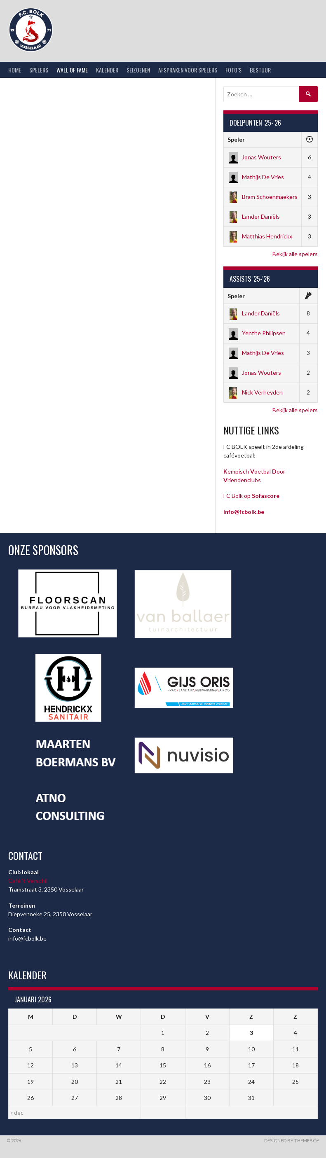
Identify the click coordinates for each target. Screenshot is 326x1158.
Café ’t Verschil (27, 880)
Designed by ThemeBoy (291, 1140)
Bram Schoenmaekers (262, 196)
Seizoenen (138, 69)
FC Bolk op (251, 495)
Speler (236, 139)
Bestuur (260, 69)
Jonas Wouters (254, 157)
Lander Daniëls (253, 216)
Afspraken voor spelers (187, 69)
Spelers (38, 69)
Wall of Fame (72, 69)
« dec (16, 1112)
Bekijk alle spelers (295, 253)
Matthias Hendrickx (259, 236)
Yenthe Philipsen (256, 332)
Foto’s (233, 69)
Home (14, 69)
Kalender (107, 69)
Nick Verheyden (255, 392)
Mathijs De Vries (255, 176)
